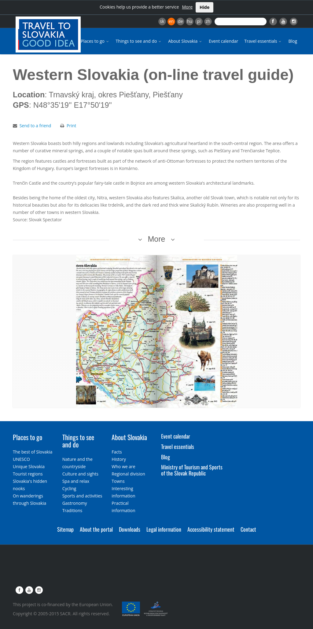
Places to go (95, 41)
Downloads (129, 529)
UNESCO (21, 459)
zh (208, 21)
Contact (248, 529)
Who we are (123, 466)
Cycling (69, 488)
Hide (204, 7)
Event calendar (223, 41)
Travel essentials (263, 41)
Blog (292, 41)
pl (199, 21)
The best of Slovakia (32, 452)
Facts (117, 452)
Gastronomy (74, 503)
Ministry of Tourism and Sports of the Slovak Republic (192, 470)
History (119, 459)
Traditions (72, 510)
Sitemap (65, 529)
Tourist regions (28, 474)
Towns (118, 481)
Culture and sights (80, 474)
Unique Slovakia (29, 466)
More (187, 7)
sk (162, 21)
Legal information (163, 529)
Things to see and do (139, 41)
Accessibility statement (210, 529)
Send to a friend (35, 125)
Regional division (128, 474)
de (180, 21)
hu (189, 21)
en (171, 21)
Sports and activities (82, 496)
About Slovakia (185, 41)
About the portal (96, 529)
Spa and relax (75, 481)
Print (71, 125)
